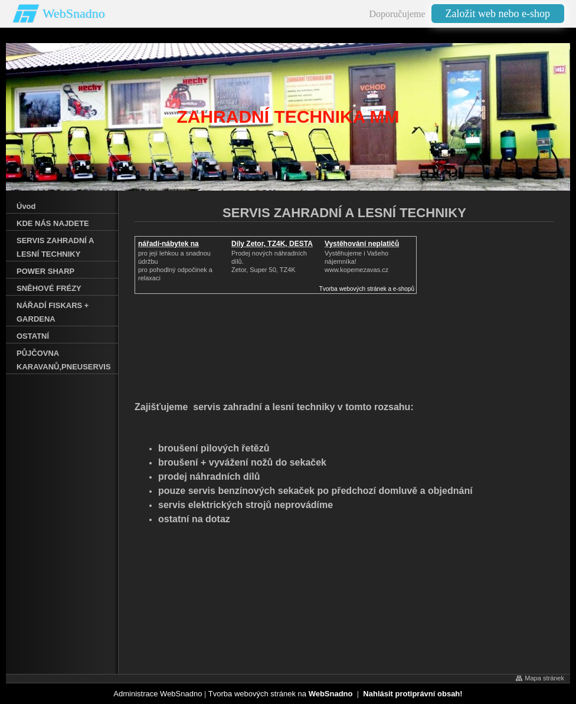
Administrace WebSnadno (157, 693)
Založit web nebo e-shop (498, 13)
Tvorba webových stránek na (280, 693)
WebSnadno (73, 13)
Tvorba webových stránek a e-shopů (366, 289)
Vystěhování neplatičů (362, 244)
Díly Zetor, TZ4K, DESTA (272, 244)
